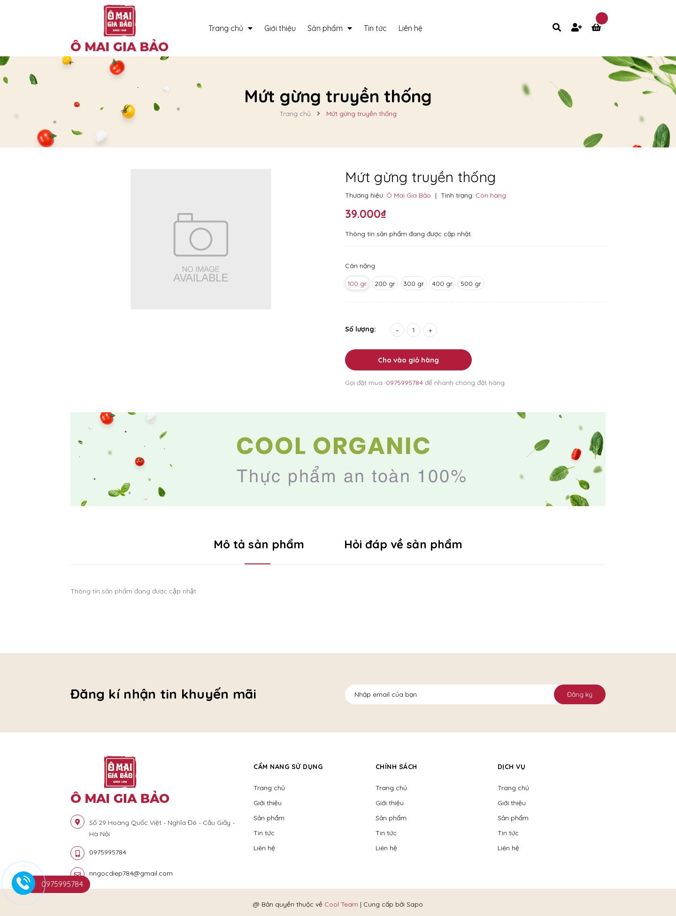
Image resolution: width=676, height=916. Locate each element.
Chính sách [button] (396, 766)
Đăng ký (579, 694)
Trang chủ (269, 788)
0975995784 (405, 382)
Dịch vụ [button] (512, 766)
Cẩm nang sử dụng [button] (288, 766)
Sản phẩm (269, 818)
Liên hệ (264, 848)
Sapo (415, 904)
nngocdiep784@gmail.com (131, 873)
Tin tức (264, 833)
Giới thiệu (268, 803)
